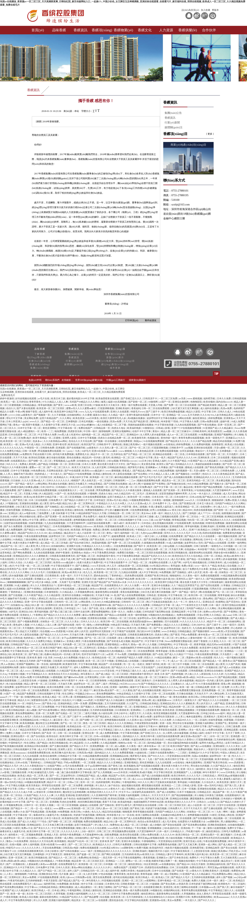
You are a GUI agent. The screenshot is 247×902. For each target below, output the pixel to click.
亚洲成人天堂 (51, 834)
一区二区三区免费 (168, 398)
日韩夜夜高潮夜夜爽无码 (63, 556)
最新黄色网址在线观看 (201, 552)
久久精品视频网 (184, 546)
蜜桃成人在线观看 (194, 467)
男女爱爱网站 (87, 818)
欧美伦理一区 (135, 497)
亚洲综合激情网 (180, 401)
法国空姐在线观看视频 (16, 523)
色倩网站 (220, 601)
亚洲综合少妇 (26, 611)
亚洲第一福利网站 (237, 542)
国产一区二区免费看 (72, 785)
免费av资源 (231, 500)
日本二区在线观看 (220, 457)
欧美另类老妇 (33, 785)
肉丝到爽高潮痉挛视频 (90, 802)
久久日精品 (215, 615)
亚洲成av (102, 647)
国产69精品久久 (216, 726)
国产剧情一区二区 (137, 401)
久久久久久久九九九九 (12, 447)
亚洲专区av (182, 579)
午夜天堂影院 (51, 880)
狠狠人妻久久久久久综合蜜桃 (91, 828)
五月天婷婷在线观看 (115, 703)
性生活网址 (68, 693)
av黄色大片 (114, 788)
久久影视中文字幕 (50, 424)
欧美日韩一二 (143, 579)
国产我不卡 (140, 546)
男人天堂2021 (43, 546)
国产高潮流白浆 (187, 503)
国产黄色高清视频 (214, 467)
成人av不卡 (191, 683)
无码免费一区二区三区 (74, 644)
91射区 (213, 815)
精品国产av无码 (117, 775)
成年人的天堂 (38, 559)
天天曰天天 (74, 487)
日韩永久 (146, 795)
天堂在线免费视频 (51, 847)
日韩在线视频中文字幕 (130, 520)
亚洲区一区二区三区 (106, 520)
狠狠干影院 (32, 411)
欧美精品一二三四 (171, 785)
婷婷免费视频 (215, 418)
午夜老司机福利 (16, 880)
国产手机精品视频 (35, 811)
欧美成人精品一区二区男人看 (57, 697)
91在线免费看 (21, 841)
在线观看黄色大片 (67, 490)
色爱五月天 (135, 713)
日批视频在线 (54, 572)
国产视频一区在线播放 (105, 441)
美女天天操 (213, 769)
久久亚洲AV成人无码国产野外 (143, 720)
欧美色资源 (79, 418)
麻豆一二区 (179, 657)
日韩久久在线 (102, 687)
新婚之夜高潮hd (131, 444)
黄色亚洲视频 (147, 762)
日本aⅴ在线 (195, 497)
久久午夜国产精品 (177, 460)
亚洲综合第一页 (90, 733)
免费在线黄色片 (198, 867)
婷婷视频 (89, 785)
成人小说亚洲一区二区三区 (91, 533)
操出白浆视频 (238, 595)
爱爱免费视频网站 (100, 611)
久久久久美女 (72, 621)
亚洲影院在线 (31, 526)
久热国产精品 (31, 795)
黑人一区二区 (226, 539)
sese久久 (14, 661)
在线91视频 (16, 844)
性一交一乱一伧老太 (134, 664)
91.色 (113, 595)
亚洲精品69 (133, 434)
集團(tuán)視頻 (39, 368)
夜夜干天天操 (109, 802)
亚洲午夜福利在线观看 (138, 415)
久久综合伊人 (126, 549)
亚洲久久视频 (47, 805)
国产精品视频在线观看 (81, 549)
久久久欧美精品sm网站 (56, 441)
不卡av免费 (121, 654)
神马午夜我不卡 (69, 680)
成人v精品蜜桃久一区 (29, 431)
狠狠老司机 (70, 854)
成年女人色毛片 (23, 716)
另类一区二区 (114, 506)
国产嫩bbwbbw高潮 (74, 677)
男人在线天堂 (89, 480)
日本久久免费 (224, 398)
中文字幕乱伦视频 (64, 618)
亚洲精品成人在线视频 (127, 661)
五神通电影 (72, 421)
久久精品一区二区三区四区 (38, 562)
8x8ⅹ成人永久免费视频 (66, 657)
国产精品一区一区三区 (53, 421)
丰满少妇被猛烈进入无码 (102, 759)
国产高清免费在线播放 (155, 539)
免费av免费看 (223, 628)
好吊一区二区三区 (219, 736)
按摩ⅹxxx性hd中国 (213, 611)
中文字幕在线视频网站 (130, 857)
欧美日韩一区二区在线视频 (203, 595)
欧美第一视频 (15, 818)
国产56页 (81, 559)
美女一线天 (160, 457)
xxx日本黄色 (92, 418)
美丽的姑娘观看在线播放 (141, 424)
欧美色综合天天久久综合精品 (187, 556)
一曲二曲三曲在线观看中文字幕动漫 (73, 772)
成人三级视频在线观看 (167, 516)
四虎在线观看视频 (203, 510)
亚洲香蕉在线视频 (97, 618)
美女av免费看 (29, 877)
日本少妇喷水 (52, 851)
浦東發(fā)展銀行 (137, 380)
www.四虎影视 (58, 631)
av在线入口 (213, 802)
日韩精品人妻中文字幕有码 (170, 854)
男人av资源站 (8, 664)
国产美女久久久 (161, 559)
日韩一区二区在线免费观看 (155, 408)
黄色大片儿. (195, 601)
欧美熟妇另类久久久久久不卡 (102, 792)
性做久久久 (85, 657)
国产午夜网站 (159, 483)
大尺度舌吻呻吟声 (221, 490)
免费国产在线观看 (129, 749)
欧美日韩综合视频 (15, 641)
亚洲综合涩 (209, 601)
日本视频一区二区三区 (235, 546)
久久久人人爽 (47, 795)
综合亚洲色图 (151, 864)
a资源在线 (205, 674)
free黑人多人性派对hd (69, 434)
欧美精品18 (204, 529)
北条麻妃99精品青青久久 (174, 815)
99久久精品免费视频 (164, 470)
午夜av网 (20, 411)
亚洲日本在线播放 (160, 585)
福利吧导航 (210, 398)
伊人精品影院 (46, 493)
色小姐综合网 (105, 713)
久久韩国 (47, 444)
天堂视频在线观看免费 (208, 710)
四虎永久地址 (119, 428)
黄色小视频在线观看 (136, 729)
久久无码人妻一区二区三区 (114, 447)
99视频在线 (88, 595)
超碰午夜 (225, 421)
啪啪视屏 (127, 811)
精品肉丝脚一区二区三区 (161, 638)
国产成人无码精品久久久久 (180, 464)
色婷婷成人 (41, 474)
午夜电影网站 (129, 782)
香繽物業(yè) (123, 30)
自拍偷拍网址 (74, 415)
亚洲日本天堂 (224, 716)
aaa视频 (228, 431)
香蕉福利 (135, 408)
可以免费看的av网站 (222, 874)
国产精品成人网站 (142, 470)
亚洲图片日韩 (183, 897)
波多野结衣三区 (57, 536)
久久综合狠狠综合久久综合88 (159, 897)
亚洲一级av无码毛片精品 (210, 785)
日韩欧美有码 (200, 431)
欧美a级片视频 (145, 772)
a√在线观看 (102, 900)
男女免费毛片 (90, 516)
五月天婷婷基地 (134, 897)
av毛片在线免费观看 (73, 765)
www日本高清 (120, 772)
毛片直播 (64, 874)
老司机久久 (10, 647)
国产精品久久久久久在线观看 (199, 536)
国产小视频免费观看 (28, 621)
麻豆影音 (58, 720)
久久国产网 (175, 562)
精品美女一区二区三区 (174, 480)
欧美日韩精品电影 (15, 710)
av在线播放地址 (167, 864)
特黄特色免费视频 (215, 523)
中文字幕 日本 (209, 411)
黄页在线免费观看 (102, 877)
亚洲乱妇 (13, 513)
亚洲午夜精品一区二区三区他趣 (74, 585)
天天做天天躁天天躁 (86, 579)
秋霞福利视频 (99, 542)
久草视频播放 (188, 893)
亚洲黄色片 (210, 716)
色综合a (141, 821)
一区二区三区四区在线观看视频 (151, 552)
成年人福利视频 (31, 844)
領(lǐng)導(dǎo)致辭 (39, 357)
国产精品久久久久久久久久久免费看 (131, 605)
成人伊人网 (134, 483)
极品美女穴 (70, 533)
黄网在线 (155, 421)
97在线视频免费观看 (191, 428)
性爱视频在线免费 (114, 526)
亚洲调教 (221, 526)
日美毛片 (178, 700)
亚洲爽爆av (151, 467)
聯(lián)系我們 (52, 380)
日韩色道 (151, 595)
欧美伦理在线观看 (72, 516)
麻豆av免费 (146, 716)
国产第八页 (230, 785)
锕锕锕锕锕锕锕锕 (16, 582)
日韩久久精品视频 (149, 697)
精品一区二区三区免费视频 (40, 706)
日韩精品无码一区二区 (92, 870)
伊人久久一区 (172, 769)
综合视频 (44, 631)
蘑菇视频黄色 (197, 798)
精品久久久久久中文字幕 (126, 716)
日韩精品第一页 (102, 428)
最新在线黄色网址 (49, 897)
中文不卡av (125, 792)
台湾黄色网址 (92, 677)
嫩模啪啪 (158, 621)
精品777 (88, 690)
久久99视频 (81, 618)
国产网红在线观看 (187, 618)
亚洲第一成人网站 (64, 838)
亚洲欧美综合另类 (48, 874)
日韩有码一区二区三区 (66, 601)
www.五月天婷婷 (190, 415)
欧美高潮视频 (27, 723)
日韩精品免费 (202, 687)
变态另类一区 (110, 857)
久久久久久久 (39, 726)
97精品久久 (46, 720)
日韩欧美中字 (104, 444)
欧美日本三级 (58, 398)
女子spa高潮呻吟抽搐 (73, 638)
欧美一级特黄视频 (137, 615)
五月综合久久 (44, 510)
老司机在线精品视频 (123, 877)
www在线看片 (60, 628)
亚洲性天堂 (87, 582)
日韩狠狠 (217, 493)
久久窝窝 (87, 415)
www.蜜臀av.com (61, 808)
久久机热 (147, 713)
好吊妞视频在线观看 (26, 398)
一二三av (131, 480)
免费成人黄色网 (27, 464)
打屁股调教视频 (106, 408)
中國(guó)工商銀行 (115, 380)
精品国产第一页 (221, 792)
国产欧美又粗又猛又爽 (157, 798)
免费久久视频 (134, 611)
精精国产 (76, 480)
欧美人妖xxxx (67, 877)
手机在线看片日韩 (42, 454)
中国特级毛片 (15, 743)
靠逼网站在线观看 (158, 562)
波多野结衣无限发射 (100, 631)
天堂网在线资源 (55, 470)
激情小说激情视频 (29, 667)
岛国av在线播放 (200, 756)
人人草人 (8, 474)
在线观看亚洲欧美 (9, 720)
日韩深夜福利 (216, 582)
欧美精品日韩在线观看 (60, 520)
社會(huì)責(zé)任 (40, 361)
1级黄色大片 (190, 700)
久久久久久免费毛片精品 (39, 641)
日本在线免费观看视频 (95, 497)
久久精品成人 (67, 592)
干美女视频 (140, 828)
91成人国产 (42, 788)
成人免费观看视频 (109, 733)
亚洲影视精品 (112, 644)
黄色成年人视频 (21, 624)
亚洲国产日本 (136, 867)
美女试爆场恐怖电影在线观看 (183, 743)
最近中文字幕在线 (161, 588)
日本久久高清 (63, 867)
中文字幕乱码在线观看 (208, 861)
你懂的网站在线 (33, 697)
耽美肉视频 (199, 523)
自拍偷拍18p (83, 460)
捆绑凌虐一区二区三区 (171, 726)
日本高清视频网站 (62, 526)
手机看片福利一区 (195, 831)
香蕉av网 (226, 683)
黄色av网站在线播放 (82, 867)
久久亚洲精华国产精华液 (104, 795)
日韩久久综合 (15, 562)
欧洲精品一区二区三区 (123, 457)
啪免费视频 (61, 431)
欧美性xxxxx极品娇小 (93, 470)
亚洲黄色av (229, 418)
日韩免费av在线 (83, 877)
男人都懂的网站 (229, 821)
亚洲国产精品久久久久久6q (164, 687)
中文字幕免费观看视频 (63, 828)
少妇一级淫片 (229, 624)
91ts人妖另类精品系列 (222, 415)
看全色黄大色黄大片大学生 (111, 464)
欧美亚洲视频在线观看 (165, 713)
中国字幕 (127, 506)
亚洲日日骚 (75, 464)
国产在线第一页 (180, 870)
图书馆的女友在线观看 (145, 805)
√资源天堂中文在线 (217, 749)
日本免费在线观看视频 (167, 451)
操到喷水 (201, 769)
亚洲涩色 (58, 608)
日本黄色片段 (112, 884)
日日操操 (16, 480)
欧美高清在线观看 (77, 493)
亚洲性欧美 (204, 457)
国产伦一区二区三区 (140, 447)
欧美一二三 (47, 431)
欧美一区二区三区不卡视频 (100, 661)
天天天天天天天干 (161, 795)
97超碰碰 (146, 483)
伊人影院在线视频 (122, 474)
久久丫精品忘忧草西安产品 (185, 585)
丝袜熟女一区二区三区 (231, 572)
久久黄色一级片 (191, 575)
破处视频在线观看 (131, 785)
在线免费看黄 (125, 441)
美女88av (145, 513)
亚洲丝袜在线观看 (203, 447)
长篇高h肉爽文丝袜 (141, 739)
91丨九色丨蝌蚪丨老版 (223, 811)
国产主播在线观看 (34, 575)
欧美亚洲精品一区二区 (187, 506)
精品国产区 (97, 585)
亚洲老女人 (26, 615)
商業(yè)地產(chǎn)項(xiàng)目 (115, 361)
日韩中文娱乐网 (81, 611)
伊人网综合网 (217, 693)
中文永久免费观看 (189, 647)
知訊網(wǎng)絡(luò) (208, 387)
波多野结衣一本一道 (220, 756)
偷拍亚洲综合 (200, 418)
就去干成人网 (68, 559)
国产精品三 (46, 526)
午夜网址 (38, 615)
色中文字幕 (87, 884)
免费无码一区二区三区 (48, 638)
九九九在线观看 (25, 579)
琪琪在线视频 (161, 526)
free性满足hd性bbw (159, 565)
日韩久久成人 (225, 411)
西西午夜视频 (33, 424)
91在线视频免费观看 (154, 441)
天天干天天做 (20, 457)
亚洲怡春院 (219, 746)
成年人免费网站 (82, 667)
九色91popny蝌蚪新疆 (235, 487)
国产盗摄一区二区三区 (89, 854)
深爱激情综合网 (51, 588)
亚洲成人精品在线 (101, 667)
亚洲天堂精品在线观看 (234, 605)
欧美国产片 (66, 667)
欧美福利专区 (157, 847)
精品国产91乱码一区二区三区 (83, 841)
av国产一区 (165, 401)
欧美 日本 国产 (163, 674)
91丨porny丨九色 (71, 451)
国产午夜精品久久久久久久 (155, 683)
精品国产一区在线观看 (110, 664)
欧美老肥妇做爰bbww (141, 621)
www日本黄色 (228, 772)
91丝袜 (69, 631)
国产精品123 (133, 464)
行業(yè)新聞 (172, 122)
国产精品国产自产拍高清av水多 (110, 582)
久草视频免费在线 (84, 592)
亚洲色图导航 (176, 526)
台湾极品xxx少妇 (135, 798)
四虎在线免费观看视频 (45, 490)
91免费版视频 (206, 434)
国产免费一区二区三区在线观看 (180, 405)
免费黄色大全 (82, 454)
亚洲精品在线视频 (179, 798)
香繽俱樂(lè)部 (187, 31)
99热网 (132, 772)
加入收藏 (205, 10)
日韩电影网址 (165, 644)
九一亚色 (173, 503)
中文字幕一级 (22, 565)
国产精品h (42, 743)
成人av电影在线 (27, 513)
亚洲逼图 (61, 447)
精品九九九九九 (173, 513)
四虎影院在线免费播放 (157, 867)
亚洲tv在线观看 (177, 651)
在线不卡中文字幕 (141, 431)
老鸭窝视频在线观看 (84, 520)
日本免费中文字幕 (45, 867)
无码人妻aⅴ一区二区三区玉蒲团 (112, 808)
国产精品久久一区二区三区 (63, 857)
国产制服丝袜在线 (176, 483)
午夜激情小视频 (16, 674)
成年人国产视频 (224, 877)
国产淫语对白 (233, 601)
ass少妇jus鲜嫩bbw (86, 424)
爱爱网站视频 (96, 703)
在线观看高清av (19, 460)
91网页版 (84, 539)
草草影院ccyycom (128, 460)
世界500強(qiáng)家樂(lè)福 (88, 380)
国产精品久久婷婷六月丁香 (78, 500)
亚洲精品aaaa (29, 510)
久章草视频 (59, 893)
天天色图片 (233, 454)
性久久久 (112, 559)
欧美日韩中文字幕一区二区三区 (76, 736)
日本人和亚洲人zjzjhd (17, 421)
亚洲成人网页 (74, 641)
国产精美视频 (18, 706)
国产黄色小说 (49, 703)
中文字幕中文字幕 (154, 641)
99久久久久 (12, 464)
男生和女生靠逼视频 (183, 723)
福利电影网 (56, 664)
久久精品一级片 (116, 415)
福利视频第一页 (184, 470)
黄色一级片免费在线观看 (134, 405)
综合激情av (32, 838)
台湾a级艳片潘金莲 (59, 788)
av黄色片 (125, 644)
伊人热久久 (101, 785)
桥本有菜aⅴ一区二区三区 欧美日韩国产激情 (221, 634)
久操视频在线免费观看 (153, 542)
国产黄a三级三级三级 (61, 611)
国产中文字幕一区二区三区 (168, 487)
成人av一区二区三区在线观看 (182, 434)
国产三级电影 (190, 513)
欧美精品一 (96, 857)
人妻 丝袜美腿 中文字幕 (62, 513)
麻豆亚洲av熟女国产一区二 (102, 628)
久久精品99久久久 (182, 720)
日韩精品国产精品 (20, 644)
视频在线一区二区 (230, 710)
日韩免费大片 (56, 500)
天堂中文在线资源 (226, 805)
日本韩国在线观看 (195, 454)
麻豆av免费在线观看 (93, 615)
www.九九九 (85, 411)
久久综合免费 (234, 497)
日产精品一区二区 (138, 562)
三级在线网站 (31, 539)
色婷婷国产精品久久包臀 (130, 657)
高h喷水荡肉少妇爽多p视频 (25, 487)
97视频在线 (12, 503)
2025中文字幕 (99, 726)
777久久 (4, 661)
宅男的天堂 (216, 588)
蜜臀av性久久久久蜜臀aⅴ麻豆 (81, 408)
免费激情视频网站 (94, 510)
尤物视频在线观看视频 (139, 654)
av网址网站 (41, 483)
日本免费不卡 (160, 503)
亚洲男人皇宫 (65, 749)
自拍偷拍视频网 (236, 824)
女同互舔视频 (187, 451)
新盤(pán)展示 (115, 357)
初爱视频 (229, 720)
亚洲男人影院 (69, 438)
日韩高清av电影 (85, 752)
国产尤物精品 (52, 506)
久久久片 (211, 779)
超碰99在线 (38, 759)
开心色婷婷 (237, 628)
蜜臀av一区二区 (37, 467)
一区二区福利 (105, 480)
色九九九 (88, 572)
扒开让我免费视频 (188, 667)
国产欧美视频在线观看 (12, 746)
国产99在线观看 (72, 470)
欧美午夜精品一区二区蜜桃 (47, 438)
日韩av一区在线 (26, 788)
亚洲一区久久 (118, 611)
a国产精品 (42, 464)
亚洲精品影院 (34, 824)
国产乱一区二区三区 (223, 592)
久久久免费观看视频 (123, 752)
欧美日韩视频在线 (178, 552)
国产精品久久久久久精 (214, 497)
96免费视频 (165, 572)
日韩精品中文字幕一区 (101, 598)
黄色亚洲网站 (50, 428)
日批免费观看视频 (139, 510)
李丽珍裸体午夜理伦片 (97, 634)
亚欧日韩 (118, 818)
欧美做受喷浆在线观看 (108, 398)
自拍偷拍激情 (230, 588)
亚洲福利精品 (65, 703)
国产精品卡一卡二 (20, 808)
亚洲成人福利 (159, 460)
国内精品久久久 (131, 736)
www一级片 (200, 565)
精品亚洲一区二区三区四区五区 (36, 477)
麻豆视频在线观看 (96, 559)
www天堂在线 (98, 565)
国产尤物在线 (107, 805)
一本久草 (145, 585)
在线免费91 (206, 506)
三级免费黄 (43, 513)
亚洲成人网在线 (226, 815)
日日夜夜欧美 (203, 500)
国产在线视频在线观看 (148, 765)
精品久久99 (24, 700)
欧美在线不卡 (133, 523)
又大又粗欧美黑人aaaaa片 (234, 857)
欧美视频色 (129, 765)
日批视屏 (112, 638)
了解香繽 (39, 354)
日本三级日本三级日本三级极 (139, 516)
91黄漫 (147, 861)
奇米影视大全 (114, 815)
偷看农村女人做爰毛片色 (46, 815)
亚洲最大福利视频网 (125, 598)
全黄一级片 (157, 513)
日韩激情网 (119, 480)
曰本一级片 (215, 605)
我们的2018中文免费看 (149, 631)
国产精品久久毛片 (9, 765)
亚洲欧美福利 (123, 408)
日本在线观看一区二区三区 (22, 434)
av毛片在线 (44, 398)
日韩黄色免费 (47, 447)
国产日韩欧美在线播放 (116, 483)
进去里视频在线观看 (163, 523)
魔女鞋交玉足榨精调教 (47, 723)
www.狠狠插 (125, 451)
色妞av (87, 552)
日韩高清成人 (209, 775)
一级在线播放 (102, 421)
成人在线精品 (55, 533)
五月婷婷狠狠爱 (34, 880)
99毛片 (3, 598)
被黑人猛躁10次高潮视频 (114, 401)
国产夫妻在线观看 (26, 408)
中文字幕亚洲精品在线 (68, 706)
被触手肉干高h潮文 (24, 474)
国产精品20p (53, 559)
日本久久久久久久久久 (58, 480)
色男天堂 (241, 867)
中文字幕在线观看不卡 (116, 562)
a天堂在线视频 (232, 631)
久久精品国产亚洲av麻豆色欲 (72, 670)
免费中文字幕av (106, 579)
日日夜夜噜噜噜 (98, 680)
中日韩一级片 (90, 431)
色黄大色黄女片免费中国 (26, 542)
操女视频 (112, 739)
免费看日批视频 (125, 552)
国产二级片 (102, 683)
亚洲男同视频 (133, 700)
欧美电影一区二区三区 (102, 477)
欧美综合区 (74, 444)
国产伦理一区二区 (232, 464)
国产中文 (158, 628)
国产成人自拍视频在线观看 (178, 477)
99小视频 (40, 529)
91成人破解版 (74, 569)
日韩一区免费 (29, 451)
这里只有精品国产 (49, 418)
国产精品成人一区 (212, 661)
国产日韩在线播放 (70, 851)
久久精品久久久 (28, 870)
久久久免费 (166, 720)
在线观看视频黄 (152, 779)
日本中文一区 (158, 415)
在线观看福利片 (233, 795)
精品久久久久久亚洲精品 (177, 624)
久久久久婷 (218, 674)
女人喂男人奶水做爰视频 (153, 434)
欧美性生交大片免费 (197, 605)
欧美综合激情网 (48, 756)
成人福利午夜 (46, 411)
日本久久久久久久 (90, 621)
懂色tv (9, 841)
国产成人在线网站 (166, 792)
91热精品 (17, 539)
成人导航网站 (129, 788)
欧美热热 (99, 526)
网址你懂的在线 (27, 516)
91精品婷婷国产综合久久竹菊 (91, 513)
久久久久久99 (90, 729)
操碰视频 (237, 683)
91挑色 (147, 497)
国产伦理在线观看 (210, 585)
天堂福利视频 (206, 759)
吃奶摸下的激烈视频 (156, 808)
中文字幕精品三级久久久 (129, 670)
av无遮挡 (152, 729)
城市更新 (115, 368)
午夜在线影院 (7, 559)
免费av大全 (19, 811)
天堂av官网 (202, 615)
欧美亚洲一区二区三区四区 (51, 408)
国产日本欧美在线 (179, 857)
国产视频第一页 (42, 415)
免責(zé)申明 (35, 380)
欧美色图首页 (215, 431)
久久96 (192, 493)
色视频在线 (153, 438)
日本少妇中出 (47, 487)
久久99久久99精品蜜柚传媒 (106, 601)
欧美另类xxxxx (217, 706)
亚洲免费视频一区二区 (214, 690)
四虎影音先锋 (75, 431)
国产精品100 (183, 864)
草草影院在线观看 (167, 729)
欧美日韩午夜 (66, 605)
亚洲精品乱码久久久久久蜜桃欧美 (30, 556)
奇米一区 (84, 680)
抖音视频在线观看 (111, 880)
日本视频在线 (160, 818)
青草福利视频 (45, 405)
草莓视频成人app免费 (64, 460)
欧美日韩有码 (115, 726)
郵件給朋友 (150, 320)
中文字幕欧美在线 (19, 651)
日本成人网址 (59, 890)
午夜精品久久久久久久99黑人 (111, 503)
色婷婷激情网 (103, 782)
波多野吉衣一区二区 (84, 683)
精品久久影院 (193, 411)
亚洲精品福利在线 (216, 864)
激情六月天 (236, 782)
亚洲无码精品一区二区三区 (201, 480)
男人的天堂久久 (204, 703)
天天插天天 (212, 451)
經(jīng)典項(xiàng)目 (115, 364)
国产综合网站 (140, 474)
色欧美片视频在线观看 (110, 516)
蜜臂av (40, 516)
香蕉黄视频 (149, 857)
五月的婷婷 (128, 854)
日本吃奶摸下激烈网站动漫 (156, 611)
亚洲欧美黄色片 (210, 870)
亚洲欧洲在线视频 (33, 592)
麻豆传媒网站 (8, 618)
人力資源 (166, 30)
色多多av (37, 441)
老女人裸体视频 (108, 608)
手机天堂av (235, 851)
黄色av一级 (19, 424)
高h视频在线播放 (136, 418)
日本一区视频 (189, 788)
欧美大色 (132, 628)
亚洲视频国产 (181, 772)
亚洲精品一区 (174, 415)
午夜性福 (33, 874)
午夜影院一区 (32, 447)
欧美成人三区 (134, 536)
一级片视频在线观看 (151, 444)
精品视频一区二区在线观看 (227, 818)
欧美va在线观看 (204, 657)
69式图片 (196, 474)
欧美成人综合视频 (234, 444)
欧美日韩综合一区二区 (188, 834)
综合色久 (66, 700)
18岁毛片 (86, 451)
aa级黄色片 (27, 415)
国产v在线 (158, 654)
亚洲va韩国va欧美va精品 (183, 677)
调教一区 (82, 628)
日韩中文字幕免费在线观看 (126, 893)
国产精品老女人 (103, 716)
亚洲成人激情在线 (102, 474)
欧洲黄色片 (224, 884)
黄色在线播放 (74, 457)
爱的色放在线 (101, 575)
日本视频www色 (207, 887)
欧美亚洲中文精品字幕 (66, 411)
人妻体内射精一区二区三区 (202, 638)
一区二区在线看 (86, 490)
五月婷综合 (22, 401)
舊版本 (215, 10)
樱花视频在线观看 (167, 618)
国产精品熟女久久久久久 (218, 520)
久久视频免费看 (8, 490)
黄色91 (156, 431)
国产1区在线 (37, 651)
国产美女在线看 (229, 847)
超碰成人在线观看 (89, 805)
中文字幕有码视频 (129, 733)
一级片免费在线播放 (155, 569)
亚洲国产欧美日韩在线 (157, 575)
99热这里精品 (95, 483)
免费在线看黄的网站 (202, 897)
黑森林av (190, 657)
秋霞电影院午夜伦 (106, 556)
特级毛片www (138, 411)
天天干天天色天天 (83, 575)
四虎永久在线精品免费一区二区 (114, 438)
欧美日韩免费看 (55, 687)
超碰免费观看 (119, 536)
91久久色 (196, 533)
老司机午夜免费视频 (63, 454)
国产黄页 (58, 405)
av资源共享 (28, 608)
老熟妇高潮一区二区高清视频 (133, 565)
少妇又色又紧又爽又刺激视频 (155, 592)
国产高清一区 (49, 733)
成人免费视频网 (14, 529)
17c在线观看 (35, 769)
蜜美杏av (227, 661)
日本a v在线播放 (102, 736)
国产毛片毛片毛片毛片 (151, 477)
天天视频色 (28, 628)
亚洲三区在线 (85, 405)
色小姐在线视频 (14, 683)
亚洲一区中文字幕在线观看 (36, 569)
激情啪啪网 (105, 431)
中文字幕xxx (31, 887)
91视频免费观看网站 (140, 500)
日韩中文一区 (31, 805)
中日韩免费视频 (41, 677)
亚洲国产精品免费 (125, 579)
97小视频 (77, 700)
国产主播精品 (25, 490)
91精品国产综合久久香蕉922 (180, 739)
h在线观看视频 (125, 608)
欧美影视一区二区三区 (106, 572)
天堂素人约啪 (155, 405)
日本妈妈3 (61, 487)
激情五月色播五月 (77, 483)
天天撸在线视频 (185, 693)
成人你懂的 (156, 824)
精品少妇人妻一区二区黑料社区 (78, 503)
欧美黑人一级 (8, 401)
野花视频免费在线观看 (50, 451)
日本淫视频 (17, 536)
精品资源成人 (98, 506)
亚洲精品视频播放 (185, 710)
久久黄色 (213, 641)
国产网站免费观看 (22, 552)
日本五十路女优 (205, 503)
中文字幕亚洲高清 (180, 851)
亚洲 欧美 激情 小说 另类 (40, 657)
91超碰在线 (58, 510)
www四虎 (88, 700)
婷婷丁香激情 (201, 641)
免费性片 (194, 857)
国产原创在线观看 (172, 824)
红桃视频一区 (8, 579)
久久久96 (204, 415)
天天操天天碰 (102, 595)
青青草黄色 (35, 401)
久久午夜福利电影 (115, 539)
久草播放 (163, 467)
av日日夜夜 (87, 487)
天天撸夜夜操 (81, 749)
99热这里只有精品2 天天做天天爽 (128, 624)
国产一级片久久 (197, 579)
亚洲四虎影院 (83, 795)
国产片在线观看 (118, 634)
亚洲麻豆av (231, 438)
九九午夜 (63, 549)
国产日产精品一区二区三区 (138, 454)
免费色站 (98, 549)
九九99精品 (231, 674)
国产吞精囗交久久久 (131, 398)
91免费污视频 (141, 847)
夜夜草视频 (200, 644)
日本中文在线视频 (161, 870)
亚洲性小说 (6, 638)
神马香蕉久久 (114, 569)
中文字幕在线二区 (177, 595)
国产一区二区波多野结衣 (63, 775)
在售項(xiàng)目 (115, 354)
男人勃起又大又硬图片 (27, 631)
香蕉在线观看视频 (129, 592)
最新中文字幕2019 (139, 687)
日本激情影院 (51, 592)
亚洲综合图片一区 (20, 736)
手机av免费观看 (189, 634)
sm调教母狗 (213, 821)
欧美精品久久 (61, 477)
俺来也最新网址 (194, 716)
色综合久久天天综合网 (80, 441)
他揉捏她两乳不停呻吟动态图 (136, 647)
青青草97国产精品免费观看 (208, 487)
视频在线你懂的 (187, 861)
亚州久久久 (170, 533)
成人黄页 (44, 503)
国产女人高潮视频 (102, 772)
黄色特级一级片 (169, 438)
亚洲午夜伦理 (60, 444)
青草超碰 (87, 529)
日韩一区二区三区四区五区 (172, 805)
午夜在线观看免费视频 (36, 536)
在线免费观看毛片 (68, 864)
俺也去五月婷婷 (27, 661)
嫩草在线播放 (74, 729)
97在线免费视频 (83, 474)
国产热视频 (165, 520)
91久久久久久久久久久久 (141, 582)
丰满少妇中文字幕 (79, 477)
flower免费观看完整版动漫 (178, 641)
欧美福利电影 (134, 428)
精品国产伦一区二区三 (114, 434)
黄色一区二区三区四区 (95, 723)
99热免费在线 (38, 470)
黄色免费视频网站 (106, 693)
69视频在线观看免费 (35, 782)
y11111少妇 (14, 415)
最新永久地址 (100, 415)
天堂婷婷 (240, 720)
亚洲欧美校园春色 (217, 824)
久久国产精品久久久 (221, 765)
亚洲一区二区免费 (220, 687)
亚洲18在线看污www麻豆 (105, 451)
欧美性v (161, 464)
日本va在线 (141, 638)
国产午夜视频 (176, 467)
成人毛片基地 (230, 493)
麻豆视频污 (208, 628)
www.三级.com (150, 520)
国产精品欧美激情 (207, 405)
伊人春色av (181, 638)
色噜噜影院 (196, 401)
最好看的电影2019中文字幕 (81, 398)
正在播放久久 (178, 683)
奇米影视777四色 (170, 421)
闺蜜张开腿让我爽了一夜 (164, 861)
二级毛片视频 (90, 713)
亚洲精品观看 (231, 729)
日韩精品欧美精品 (117, 467)
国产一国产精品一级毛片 (21, 483)
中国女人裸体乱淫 (38, 598)
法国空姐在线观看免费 (99, 523)
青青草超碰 (223, 595)
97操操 (96, 405)
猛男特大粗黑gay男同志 (211, 743)
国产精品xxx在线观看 (215, 542)
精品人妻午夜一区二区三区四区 (40, 683)
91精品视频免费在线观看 (233, 575)
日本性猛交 (100, 500)
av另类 (182, 398)
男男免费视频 (103, 490)
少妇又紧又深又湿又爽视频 (185, 408)
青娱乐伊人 (200, 749)
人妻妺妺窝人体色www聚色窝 (91, 588)
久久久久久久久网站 (19, 572)
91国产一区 (61, 493)
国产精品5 (69, 474)
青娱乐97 (200, 451)
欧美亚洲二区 (154, 546)
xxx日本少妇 (145, 460)
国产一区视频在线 (208, 667)
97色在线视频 (67, 588)
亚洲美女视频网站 (121, 431)
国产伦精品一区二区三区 (69, 713)
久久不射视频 (59, 415)
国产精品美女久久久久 (177, 441)
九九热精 (197, 628)
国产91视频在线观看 (10, 608)
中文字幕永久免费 (189, 421)
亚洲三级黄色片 (143, 680)
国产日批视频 (15, 595)
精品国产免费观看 (26, 693)
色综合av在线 (56, 598)
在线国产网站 (54, 765)
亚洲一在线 (166, 723)
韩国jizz (138, 441)
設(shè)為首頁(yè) (190, 10)
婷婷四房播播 (7, 506)
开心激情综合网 (126, 588)
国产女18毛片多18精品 (39, 582)
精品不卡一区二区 (100, 454)
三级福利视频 (147, 661)
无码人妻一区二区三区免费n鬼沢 (136, 487)
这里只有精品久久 (117, 497)
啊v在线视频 (205, 592)
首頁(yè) (37, 30)
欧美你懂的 (209, 401)
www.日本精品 (169, 631)
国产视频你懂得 (201, 631)
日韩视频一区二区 (58, 464)
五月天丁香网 (233, 733)
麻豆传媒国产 (238, 887)
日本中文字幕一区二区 (29, 428)
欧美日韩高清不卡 (142, 559)
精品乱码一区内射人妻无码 (96, 457)
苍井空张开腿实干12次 (93, 654)
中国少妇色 (64, 529)
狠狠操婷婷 (218, 500)
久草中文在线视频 (171, 779)
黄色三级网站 (105, 887)
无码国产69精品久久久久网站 (84, 401)
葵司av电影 (55, 503)
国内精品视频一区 (157, 743)
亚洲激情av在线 (158, 900)
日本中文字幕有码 (31, 733)
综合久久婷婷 (143, 588)
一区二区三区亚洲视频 (70, 497)
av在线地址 (169, 444)
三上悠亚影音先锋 (27, 680)
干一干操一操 (16, 697)
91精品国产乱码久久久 (72, 897)
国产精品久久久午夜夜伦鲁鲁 (127, 490)
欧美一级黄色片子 (215, 438)
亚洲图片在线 (74, 546)
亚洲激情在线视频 (29, 503)
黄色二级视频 (140, 506)
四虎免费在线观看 (134, 575)
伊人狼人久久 (220, 506)
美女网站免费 (31, 418)
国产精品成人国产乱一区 (72, 880)
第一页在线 (43, 664)
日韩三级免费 (201, 546)
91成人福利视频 (175, 542)
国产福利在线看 (66, 624)
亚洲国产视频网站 (223, 434)
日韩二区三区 (133, 513)
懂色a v (90, 624)
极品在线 (188, 487)
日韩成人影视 (163, 428)
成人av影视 (148, 670)
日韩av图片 (114, 647)
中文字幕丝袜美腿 (164, 424)
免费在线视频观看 (210, 575)
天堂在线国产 (148, 667)
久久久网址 (66, 418)
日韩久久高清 (46, 618)
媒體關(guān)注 (174, 127)
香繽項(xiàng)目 (102, 31)
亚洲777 (175, 428)
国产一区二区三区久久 (59, 467)
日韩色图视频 (239, 398)
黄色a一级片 (113, 533)
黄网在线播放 (66, 887)
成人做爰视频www (162, 700)
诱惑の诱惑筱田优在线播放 (75, 710)
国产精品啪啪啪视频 (217, 579)
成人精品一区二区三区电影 (54, 542)
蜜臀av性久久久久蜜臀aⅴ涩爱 (15, 726)
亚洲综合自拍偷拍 (213, 670)
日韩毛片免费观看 (231, 831)
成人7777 (202, 513)
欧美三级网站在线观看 (147, 815)
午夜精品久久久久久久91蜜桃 (150, 529)
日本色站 (146, 523)
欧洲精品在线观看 (162, 454)
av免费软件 (25, 454)
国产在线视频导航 (76, 447)
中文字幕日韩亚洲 (163, 772)
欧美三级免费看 (232, 647)
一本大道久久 (55, 474)
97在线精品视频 (203, 490)
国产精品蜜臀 (92, 897)
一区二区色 (179, 454)
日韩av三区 (73, 782)
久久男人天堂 (238, 687)
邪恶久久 (149, 657)
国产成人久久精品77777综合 (179, 654)
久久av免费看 (92, 743)
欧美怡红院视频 (37, 457)
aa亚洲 (110, 654)
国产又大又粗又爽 (187, 844)
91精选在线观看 (88, 651)
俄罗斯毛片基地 (136, 467)
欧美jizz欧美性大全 (234, 556)
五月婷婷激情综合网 (10, 520)
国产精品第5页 (141, 421)
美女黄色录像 (148, 464)
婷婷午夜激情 (7, 398)
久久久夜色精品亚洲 (143, 451)
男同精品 (114, 683)
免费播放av (6, 690)
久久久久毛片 (184, 533)
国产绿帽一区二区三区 (40, 460)
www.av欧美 (70, 405)
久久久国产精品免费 (201, 441)
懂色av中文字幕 (30, 520)
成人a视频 (31, 710)
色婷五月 (187, 628)
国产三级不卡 (153, 411)
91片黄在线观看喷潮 (209, 683)
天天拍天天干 (22, 559)
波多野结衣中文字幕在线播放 (162, 418)
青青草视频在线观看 (143, 811)
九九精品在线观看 (128, 572)
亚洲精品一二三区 (234, 651)
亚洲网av (183, 729)
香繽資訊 (80, 30)
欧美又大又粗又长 (110, 405)
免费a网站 (83, 857)
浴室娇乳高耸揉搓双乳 (144, 792)
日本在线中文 (181, 497)
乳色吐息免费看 (68, 802)
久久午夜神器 (52, 759)
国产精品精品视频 (227, 677)
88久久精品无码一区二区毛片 (129, 493)
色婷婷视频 (178, 674)
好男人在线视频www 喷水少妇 (166, 510)
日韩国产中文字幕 (220, 529)
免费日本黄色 (128, 870)
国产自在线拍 (38, 736)
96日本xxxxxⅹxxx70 (207, 677)
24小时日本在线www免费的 (15, 549)
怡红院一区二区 (196, 520)
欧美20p (28, 497)
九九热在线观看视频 (185, 424)
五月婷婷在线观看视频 (102, 710)
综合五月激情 (198, 864)
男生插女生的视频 (57, 483)
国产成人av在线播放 (229, 667)
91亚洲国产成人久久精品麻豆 (218, 428)
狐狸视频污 (202, 706)
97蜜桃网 (93, 493)
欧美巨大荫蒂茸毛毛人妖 (114, 418)
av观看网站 (150, 880)
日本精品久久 (177, 831)
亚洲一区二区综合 (189, 516)
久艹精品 (212, 565)
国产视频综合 (183, 474)
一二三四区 (181, 752)
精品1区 (4, 844)
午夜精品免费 (191, 838)
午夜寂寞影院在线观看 (146, 723)
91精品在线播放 (163, 657)
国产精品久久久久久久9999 (54, 634)
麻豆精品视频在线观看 (126, 477)
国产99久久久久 (134, 539)
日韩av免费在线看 (209, 421)
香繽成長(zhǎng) (39, 364)
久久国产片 (104, 536)
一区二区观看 (89, 762)
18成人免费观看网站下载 (129, 759)
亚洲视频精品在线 (83, 697)
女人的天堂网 (99, 467)
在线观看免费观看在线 (122, 529)
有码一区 (81, 624)
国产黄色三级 (20, 500)
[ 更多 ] (210, 134)
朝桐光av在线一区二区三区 (132, 743)
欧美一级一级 (210, 572)
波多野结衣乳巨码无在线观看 (214, 838)
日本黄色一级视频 (161, 500)
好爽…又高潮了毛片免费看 (66, 582)
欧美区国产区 (88, 444)
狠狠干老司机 (153, 664)
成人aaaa (227, 615)
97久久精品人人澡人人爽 (55, 401)
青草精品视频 (179, 520)
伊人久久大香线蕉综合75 (43, 585)
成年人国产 (73, 870)
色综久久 (10, 408)
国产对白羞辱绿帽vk (49, 710)
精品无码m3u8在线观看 (219, 644)
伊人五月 (112, 565)
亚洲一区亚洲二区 (227, 424)
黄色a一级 (136, 644)
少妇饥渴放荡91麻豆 (167, 667)
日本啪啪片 (57, 690)
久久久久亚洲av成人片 (33, 480)
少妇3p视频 (112, 460)
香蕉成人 (127, 470)
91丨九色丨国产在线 (88, 608)
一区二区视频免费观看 (31, 834)
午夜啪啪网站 (149, 841)
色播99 (47, 654)
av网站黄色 (85, 601)
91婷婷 (14, 516)
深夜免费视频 (112, 834)
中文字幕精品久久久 (27, 618)
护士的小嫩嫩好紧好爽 (117, 510)
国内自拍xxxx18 (224, 401)
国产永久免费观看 (13, 526)
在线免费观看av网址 (132, 569)
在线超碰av (190, 549)
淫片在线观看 (172, 621)
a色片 (11, 565)
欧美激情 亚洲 (116, 769)
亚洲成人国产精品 (219, 569)
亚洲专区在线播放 (71, 595)
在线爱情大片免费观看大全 (192, 821)
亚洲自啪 (162, 595)
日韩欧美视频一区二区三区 (135, 884)
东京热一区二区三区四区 (39, 893)
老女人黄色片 (59, 569)
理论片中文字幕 (14, 418)
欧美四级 (76, 529)
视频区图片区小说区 (159, 851)
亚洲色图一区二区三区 (106, 487)
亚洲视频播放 (154, 828)
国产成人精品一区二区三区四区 (112, 674)
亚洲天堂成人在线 (192, 841)
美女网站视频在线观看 (230, 608)
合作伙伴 (209, 30)
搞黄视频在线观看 (231, 513)
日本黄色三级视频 (226, 549)
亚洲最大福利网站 (204, 723)
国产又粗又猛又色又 (174, 608)
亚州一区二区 (87, 782)
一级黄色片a (215, 546)
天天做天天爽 (176, 549)
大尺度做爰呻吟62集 (101, 605)
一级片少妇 (149, 536)
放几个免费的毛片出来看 (196, 569)
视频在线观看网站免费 (149, 480)
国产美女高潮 (97, 539)
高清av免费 (226, 408)
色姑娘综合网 (143, 870)
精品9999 (188, 510)
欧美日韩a (194, 697)
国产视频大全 (217, 483)
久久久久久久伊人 (70, 831)
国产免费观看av (155, 624)
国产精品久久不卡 (79, 746)
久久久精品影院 (52, 595)
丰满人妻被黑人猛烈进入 (161, 506)
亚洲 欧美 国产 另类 (110, 841)
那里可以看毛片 (124, 805)
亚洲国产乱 (221, 723)
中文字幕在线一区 (67, 428)
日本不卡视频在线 (80, 788)
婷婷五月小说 (68, 424)
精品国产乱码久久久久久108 (182, 457)
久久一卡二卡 (180, 601)
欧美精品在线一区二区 (104, 657)
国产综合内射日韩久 (80, 542)
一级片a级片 (118, 523)
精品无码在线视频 (222, 441)
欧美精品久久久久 (102, 844)
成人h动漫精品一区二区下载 (112, 424)
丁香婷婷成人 (116, 575)
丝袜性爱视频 (13, 510)
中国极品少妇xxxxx (83, 526)
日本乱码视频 (86, 421)
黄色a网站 (208, 598)
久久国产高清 (233, 664)
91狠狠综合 (149, 428)
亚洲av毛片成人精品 (30, 444)
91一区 (21, 703)
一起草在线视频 (66, 579)
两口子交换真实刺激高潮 (159, 601)
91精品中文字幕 (144, 457)
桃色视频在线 (200, 562)
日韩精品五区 (239, 585)
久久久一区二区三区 (230, 641)
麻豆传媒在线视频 (56, 457)
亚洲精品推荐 (144, 598)
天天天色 (127, 421)
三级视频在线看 (18, 772)
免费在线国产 (85, 428)
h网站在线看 (185, 418)
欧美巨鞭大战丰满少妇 (163, 579)
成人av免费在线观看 (212, 729)
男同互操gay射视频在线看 (231, 775)
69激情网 (153, 401)
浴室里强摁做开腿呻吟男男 (173, 493)
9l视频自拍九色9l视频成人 (162, 615)
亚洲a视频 (22, 769)
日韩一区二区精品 (213, 556)
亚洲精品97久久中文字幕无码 (204, 752)
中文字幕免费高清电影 (104, 552)
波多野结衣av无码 (193, 542)
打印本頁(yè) (131, 320)
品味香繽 (59, 30)
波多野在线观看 (95, 644)
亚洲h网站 (135, 710)
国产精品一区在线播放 (199, 559)
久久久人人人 (132, 526)
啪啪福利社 (17, 497)
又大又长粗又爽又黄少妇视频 (58, 824)
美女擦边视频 (223, 480)
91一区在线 (214, 513)
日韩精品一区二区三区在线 (122, 618)
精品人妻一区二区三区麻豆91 (176, 431)
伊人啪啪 (239, 434)
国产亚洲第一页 (171, 490)
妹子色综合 (147, 526)
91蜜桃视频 (57, 677)
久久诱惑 (59, 795)
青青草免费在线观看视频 (191, 438)
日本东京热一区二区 (162, 497)
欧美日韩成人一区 (145, 877)
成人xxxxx (25, 670)
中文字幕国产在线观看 (124, 631)
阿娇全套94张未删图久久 (227, 552)
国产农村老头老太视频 (119, 641)
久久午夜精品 (126, 828)
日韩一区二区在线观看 (203, 664)
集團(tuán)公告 (173, 112)
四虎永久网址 (162, 634)
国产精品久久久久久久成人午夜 (16, 792)
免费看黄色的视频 (232, 533)
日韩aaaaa (52, 529)
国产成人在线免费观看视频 (131, 595)
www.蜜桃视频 (195, 398)
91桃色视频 (239, 716)
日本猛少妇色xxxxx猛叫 (213, 713)
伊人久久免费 (132, 585)
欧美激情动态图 (70, 818)
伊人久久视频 (150, 644)
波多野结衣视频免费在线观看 (152, 788)
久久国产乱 (133, 703)
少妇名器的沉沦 (171, 828)
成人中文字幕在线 (148, 572)
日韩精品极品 (29, 405)
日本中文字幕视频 (87, 438)
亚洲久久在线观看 (119, 411)
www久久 (35, 421)
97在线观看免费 (101, 411)
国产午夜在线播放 (207, 424)
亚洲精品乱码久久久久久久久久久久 (212, 477)
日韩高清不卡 (150, 398)
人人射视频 (162, 536)
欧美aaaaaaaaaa (18, 752)
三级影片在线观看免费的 (161, 752)
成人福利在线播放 (209, 408)
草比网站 (116, 782)
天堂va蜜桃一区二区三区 (227, 447)
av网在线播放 (47, 838)
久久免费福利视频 (201, 444)
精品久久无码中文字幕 (195, 726)
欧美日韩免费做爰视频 (173, 411)
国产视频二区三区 (86, 556)
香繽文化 (145, 30)
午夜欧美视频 (63, 861)
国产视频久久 (88, 706)
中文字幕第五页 (54, 854)
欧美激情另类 (139, 438)
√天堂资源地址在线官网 (178, 756)
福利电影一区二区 (91, 434)
